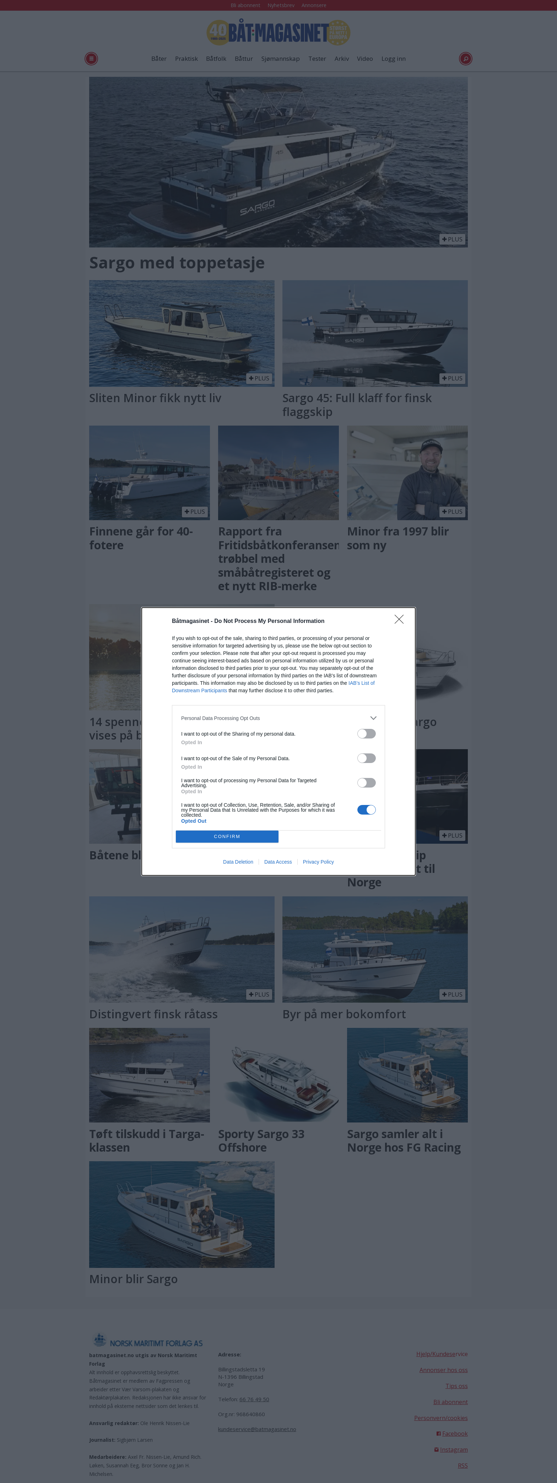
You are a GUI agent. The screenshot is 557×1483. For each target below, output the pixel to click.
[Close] (401, 621)
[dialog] (278, 741)
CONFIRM (227, 836)
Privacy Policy (318, 862)
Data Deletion (238, 862)
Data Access (278, 862)
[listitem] (278, 718)
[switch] (366, 733)
